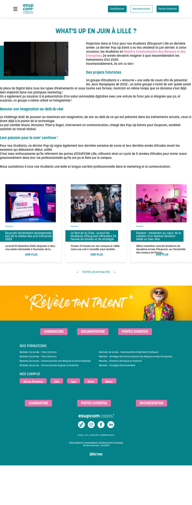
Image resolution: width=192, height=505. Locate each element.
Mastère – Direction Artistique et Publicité (120, 361)
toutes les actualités (96, 272)
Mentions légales (107, 435)
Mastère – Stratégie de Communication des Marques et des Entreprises (135, 357)
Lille (56, 382)
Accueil (81, 435)
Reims (109, 382)
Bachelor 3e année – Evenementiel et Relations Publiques (128, 352)
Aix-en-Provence (33, 382)
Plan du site (94, 435)
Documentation (142, 9)
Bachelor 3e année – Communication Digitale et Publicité (49, 365)
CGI (86, 435)
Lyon (73, 382)
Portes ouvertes (135, 331)
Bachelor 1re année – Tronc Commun (38, 352)
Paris (91, 382)
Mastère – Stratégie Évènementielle (117, 365)
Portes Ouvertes (168, 9)
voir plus (31, 254)
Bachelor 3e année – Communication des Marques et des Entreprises (55, 361)
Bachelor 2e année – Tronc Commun (38, 357)
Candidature (117, 9)
